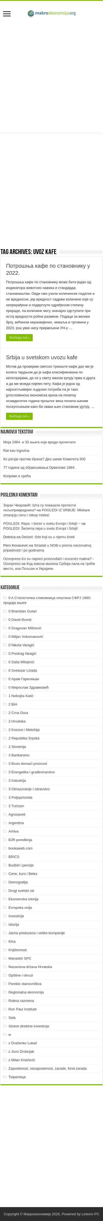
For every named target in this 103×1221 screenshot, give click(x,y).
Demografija (18, 882)
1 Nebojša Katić (21, 696)
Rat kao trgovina (16, 451)
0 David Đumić (20, 620)
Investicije (16, 916)
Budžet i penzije (21, 865)
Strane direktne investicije (29, 1026)
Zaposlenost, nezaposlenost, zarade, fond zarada (48, 1068)
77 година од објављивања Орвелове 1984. (39, 467)
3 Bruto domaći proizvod (28, 764)
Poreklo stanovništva (25, 984)
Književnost (18, 950)
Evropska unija (20, 908)
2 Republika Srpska (24, 738)
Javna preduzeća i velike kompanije (37, 933)
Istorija (14, 924)
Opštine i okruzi (21, 975)
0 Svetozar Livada (23, 670)
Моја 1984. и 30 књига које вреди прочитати (39, 442)
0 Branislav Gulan (23, 611)
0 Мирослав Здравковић (29, 687)
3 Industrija (17, 780)
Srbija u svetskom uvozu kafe (41, 357)
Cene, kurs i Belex (23, 874)
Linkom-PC (90, 1214)
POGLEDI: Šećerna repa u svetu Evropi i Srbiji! (40, 528)
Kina (12, 941)
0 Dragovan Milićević (25, 628)
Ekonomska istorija (23, 899)
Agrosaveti (17, 814)
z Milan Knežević (22, 1060)
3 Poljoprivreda (20, 797)
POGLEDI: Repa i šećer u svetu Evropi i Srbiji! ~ (41, 523)
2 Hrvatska (17, 721)
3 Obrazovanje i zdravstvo (29, 789)
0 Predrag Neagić (22, 653)
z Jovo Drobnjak (21, 1051)
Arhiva (14, 831)
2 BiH (13, 704)
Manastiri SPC (20, 958)
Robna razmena (21, 1001)
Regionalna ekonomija (26, 992)
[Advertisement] (51, 76)
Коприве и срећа (17, 476)
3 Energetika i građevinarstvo (32, 772)
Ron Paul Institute (23, 1009)
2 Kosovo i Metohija (24, 730)
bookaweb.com (20, 848)
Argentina (16, 823)
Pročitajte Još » (19, 338)
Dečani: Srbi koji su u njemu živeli (48, 537)
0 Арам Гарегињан (24, 679)
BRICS (14, 857)
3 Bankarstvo (19, 755)
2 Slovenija (17, 747)
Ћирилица (17, 1077)
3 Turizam (16, 806)
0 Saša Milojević (21, 662)
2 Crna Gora (18, 713)
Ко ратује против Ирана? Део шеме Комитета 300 (44, 459)
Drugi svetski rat (21, 891)
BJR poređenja (20, 840)
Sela (12, 1018)
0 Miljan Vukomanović (26, 637)
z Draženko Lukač (23, 1043)
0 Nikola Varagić (21, 645)
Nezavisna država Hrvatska (30, 967)
